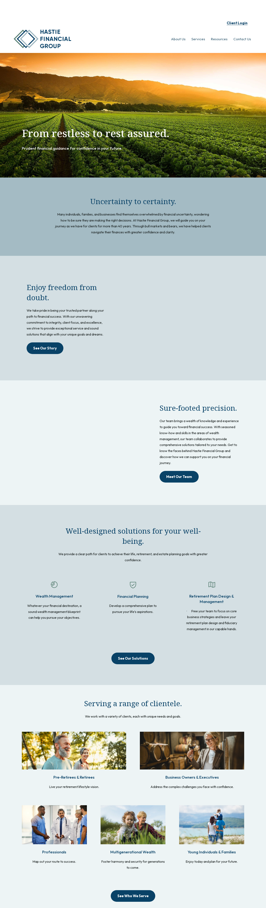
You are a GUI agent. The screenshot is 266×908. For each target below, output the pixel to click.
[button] (178, 24)
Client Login (237, 8)
